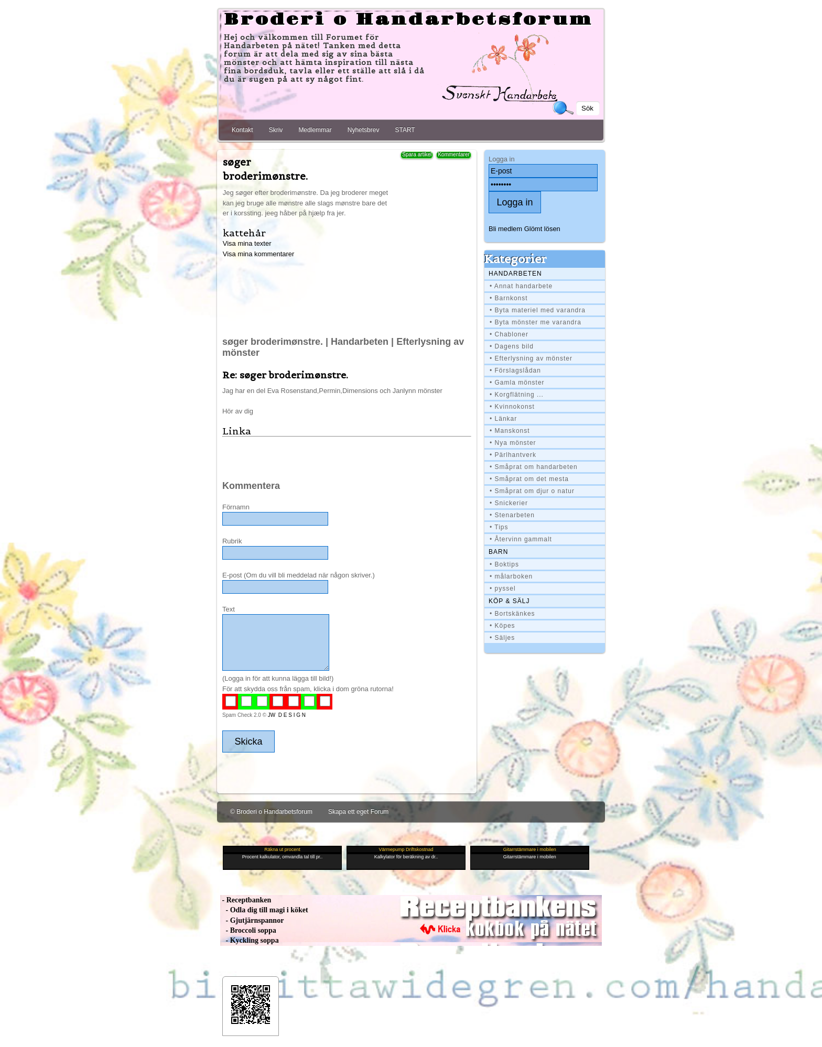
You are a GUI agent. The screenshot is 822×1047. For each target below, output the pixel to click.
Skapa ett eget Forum (358, 811)
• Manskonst (510, 430)
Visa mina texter (247, 243)
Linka (236, 431)
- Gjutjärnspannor (252, 920)
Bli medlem (505, 229)
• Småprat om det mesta (529, 479)
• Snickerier (509, 503)
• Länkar (503, 418)
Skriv (276, 130)
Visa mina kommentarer (259, 254)
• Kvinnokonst (512, 406)
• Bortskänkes (512, 613)
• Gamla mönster (517, 382)
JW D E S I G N (287, 715)
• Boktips (504, 564)
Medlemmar (314, 130)
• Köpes (502, 625)
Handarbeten (515, 273)
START (405, 130)
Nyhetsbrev (364, 130)
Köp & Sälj (509, 601)
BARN (498, 551)
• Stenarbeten (512, 515)
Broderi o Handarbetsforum (408, 20)
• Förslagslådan (515, 370)
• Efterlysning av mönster (531, 358)
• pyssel (503, 588)
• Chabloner (509, 334)
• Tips (499, 527)
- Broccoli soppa (248, 930)
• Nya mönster (513, 442)
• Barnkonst (509, 298)
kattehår (244, 233)
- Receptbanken (245, 900)
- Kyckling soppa (249, 940)
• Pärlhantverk (513, 455)
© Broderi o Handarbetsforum (271, 811)
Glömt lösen (542, 229)
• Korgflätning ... (517, 394)
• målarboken (511, 576)
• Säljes (502, 637)
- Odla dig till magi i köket (264, 910)
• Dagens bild (512, 346)
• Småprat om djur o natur (532, 491)
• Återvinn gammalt (521, 539)
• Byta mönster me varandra (535, 322)
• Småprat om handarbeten (534, 467)
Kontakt (242, 130)
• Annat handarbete (521, 286)
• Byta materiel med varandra (538, 310)
